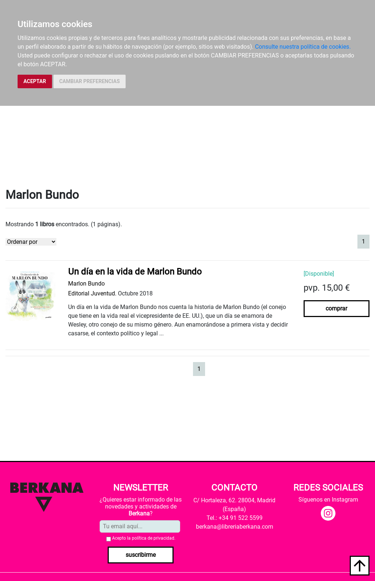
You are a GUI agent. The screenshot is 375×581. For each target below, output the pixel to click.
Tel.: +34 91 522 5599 (235, 517)
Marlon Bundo (86, 283)
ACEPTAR (34, 81)
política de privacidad (153, 538)
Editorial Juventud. (92, 293)
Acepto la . (143, 538)
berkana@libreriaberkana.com (234, 526)
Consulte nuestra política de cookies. (303, 46)
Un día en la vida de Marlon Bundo (135, 272)
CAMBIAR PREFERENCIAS (89, 81)
